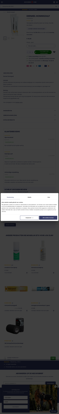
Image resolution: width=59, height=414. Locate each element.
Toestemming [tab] (10, 197)
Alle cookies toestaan (48, 217)
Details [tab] (29, 197)
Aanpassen (29, 217)
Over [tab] (49, 197)
